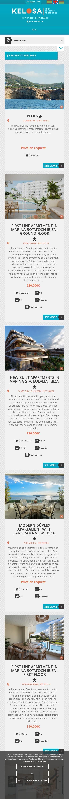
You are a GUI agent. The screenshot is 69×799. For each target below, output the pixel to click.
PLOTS (32, 116)
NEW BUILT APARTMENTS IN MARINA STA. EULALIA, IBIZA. (34, 379)
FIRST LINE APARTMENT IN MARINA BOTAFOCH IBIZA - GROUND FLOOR (34, 229)
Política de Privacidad (32, 780)
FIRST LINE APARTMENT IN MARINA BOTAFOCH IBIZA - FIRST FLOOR (34, 670)
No (32, 773)
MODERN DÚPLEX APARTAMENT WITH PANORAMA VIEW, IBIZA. (34, 529)
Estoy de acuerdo (32, 766)
